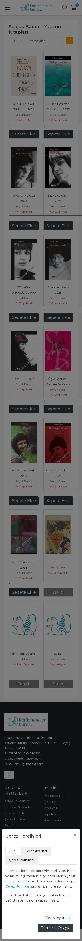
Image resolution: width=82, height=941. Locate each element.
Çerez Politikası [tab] (21, 860)
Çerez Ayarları (57, 918)
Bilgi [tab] (12, 851)
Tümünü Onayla (55, 928)
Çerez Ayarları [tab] (36, 851)
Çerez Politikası (17, 886)
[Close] (75, 835)
